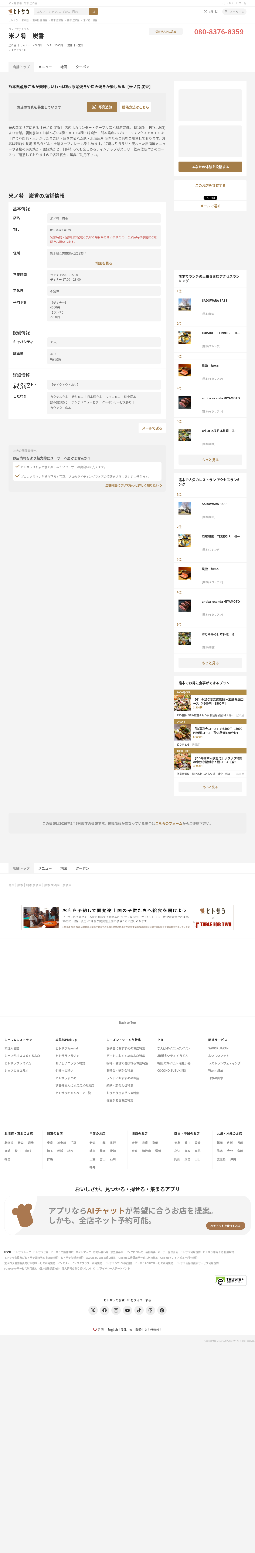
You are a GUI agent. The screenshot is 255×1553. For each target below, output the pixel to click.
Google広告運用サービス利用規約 (138, 1257)
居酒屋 (12, 45)
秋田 (18, 1151)
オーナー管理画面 (168, 1252)
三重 (92, 1159)
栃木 (70, 1151)
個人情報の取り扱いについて (78, 1268)
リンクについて (134, 1252)
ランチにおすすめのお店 (122, 1078)
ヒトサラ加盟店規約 (72, 1257)
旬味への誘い (64, 1071)
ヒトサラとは (40, 1252)
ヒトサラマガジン (67, 1056)
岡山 (177, 1159)
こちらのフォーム (168, 823)
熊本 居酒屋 (57, 20)
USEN (7, 1252)
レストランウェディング (224, 1063)
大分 (230, 1151)
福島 (7, 1159)
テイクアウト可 (17, 50)
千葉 (73, 1142)
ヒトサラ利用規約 (190, 1252)
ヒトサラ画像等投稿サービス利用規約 (197, 1263)
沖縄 (233, 1159)
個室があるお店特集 (119, 1100)
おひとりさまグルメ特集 (122, 1093)
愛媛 (198, 1142)
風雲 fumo (210, 365)
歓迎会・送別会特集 (119, 1071)
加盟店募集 (116, 1252)
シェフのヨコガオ (16, 1071)
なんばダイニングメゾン (173, 1048)
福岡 (220, 1142)
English (113, 1329)
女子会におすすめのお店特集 (125, 1048)
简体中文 (127, 1329)
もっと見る (210, 459)
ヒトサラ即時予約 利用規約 (218, 1252)
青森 (21, 1142)
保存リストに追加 (166, 31)
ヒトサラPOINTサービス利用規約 (154, 1263)
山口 (198, 1159)
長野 (113, 1142)
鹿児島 (221, 1159)
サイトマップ (83, 1252)
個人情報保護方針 (49, 1268)
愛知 (113, 1151)
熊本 (11, 885)
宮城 (7, 1151)
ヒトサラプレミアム (17, 1063)
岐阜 (92, 1151)
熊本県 (25, 20)
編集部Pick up (66, 1040)
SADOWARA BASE (216, 300)
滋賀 (158, 1151)
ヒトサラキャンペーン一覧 (73, 1093)
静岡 (103, 1151)
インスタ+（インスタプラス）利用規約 (79, 1263)
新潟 (92, 1142)
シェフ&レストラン (18, 1040)
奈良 (135, 1151)
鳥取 (187, 1151)
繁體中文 (141, 1329)
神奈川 (61, 1142)
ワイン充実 (113, 396)
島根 (198, 1151)
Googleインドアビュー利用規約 (178, 1257)
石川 (113, 1159)
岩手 (31, 1142)
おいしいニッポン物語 (70, 1063)
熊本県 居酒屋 (40, 20)
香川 (187, 1142)
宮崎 (240, 1151)
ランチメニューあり (85, 402)
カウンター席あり (62, 407)
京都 (155, 1142)
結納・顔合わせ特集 (119, 1085)
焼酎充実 (78, 396)
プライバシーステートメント (113, 1268)
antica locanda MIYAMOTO (221, 398)
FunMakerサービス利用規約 (20, 1268)
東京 (50, 1142)
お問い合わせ (100, 1252)
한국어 (154, 1329)
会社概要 (150, 1252)
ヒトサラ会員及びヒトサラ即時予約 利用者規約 (31, 1257)
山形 (28, 1151)
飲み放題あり (59, 402)
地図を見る (103, 262)
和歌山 (146, 1151)
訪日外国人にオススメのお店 (74, 1085)
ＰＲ (160, 1040)
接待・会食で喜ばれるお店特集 (127, 1063)
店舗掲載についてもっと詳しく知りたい (132, 485)
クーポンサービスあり (117, 402)
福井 (92, 1167)
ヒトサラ (13, 20)
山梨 (103, 1142)
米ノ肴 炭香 (26, 35)
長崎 (240, 1142)
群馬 (50, 1159)
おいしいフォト (218, 1056)
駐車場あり (131, 396)
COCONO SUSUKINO (171, 1071)
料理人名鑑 (11, 1048)
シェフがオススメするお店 (22, 1056)
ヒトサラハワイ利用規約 (118, 1263)
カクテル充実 (59, 396)
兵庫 (145, 1142)
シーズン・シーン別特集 (123, 1040)
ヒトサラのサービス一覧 (232, 3)
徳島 (177, 1142)
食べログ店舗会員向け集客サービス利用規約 (29, 1263)
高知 (177, 1151)
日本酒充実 (94, 396)
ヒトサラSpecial (66, 1048)
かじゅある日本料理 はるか (220, 430)
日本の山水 (215, 1078)
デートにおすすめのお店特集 (125, 1056)
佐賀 (230, 1142)
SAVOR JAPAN (218, 1048)
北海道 (8, 1142)
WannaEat (215, 1071)
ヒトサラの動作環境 (62, 1252)
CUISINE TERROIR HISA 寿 (220, 333)
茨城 (60, 1151)
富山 (103, 1159)
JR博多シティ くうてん (172, 1056)
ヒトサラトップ (22, 1252)
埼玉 (50, 1151)
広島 (187, 1159)
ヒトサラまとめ (65, 1078)
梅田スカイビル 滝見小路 (174, 1063)
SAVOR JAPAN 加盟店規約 (101, 1257)
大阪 (135, 1142)
